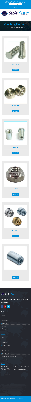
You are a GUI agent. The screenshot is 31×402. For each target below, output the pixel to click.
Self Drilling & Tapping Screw (9, 356)
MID (11, 399)
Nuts (3, 340)
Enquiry (4, 328)
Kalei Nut (15, 188)
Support (21, 1)
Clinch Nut (15, 105)
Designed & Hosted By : (5, 399)
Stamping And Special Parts (9, 359)
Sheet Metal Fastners (7, 350)
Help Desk (13, 1)
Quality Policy (5, 320)
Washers (4, 342)
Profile (4, 318)
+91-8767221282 (5, 374)
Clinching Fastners (6, 345)
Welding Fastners (6, 348)
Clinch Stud (15, 64)
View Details (15, 69)
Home (7, 27)
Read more (3, 304)
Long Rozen (15, 272)
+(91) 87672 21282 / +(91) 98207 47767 (15, 2)
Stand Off (15, 147)
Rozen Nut (15, 230)
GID (20, 399)
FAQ (7, 1)
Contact (4, 326)
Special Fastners (6, 353)
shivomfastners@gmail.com (7, 372)
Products (12, 27)
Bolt (3, 337)
